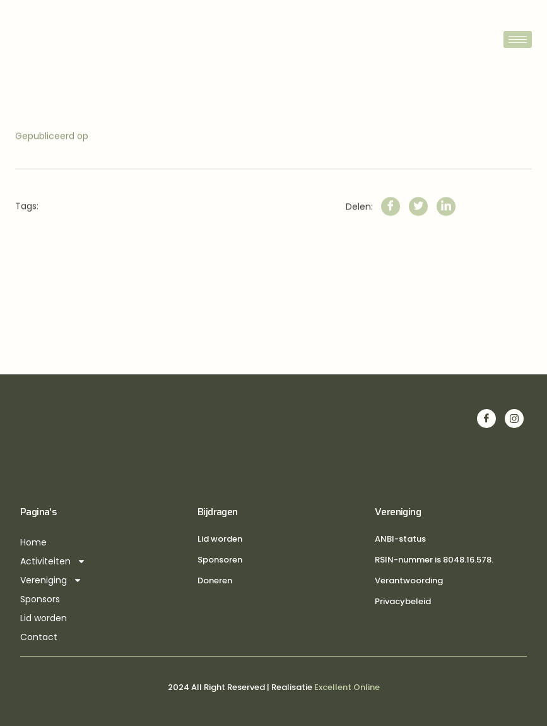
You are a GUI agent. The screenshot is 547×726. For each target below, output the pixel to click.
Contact (38, 637)
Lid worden (43, 618)
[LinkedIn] (446, 219)
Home (33, 542)
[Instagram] (514, 418)
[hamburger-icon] (517, 39)
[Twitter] (418, 219)
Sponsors (40, 599)
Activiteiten (53, 561)
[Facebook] (390, 219)
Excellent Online (347, 687)
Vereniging (51, 580)
